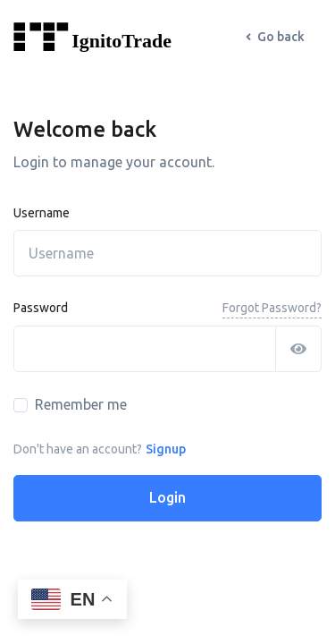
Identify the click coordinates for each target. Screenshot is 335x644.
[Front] (116, 37)
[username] (167, 253)
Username (41, 213)
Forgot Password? (272, 308)
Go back (275, 37)
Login (167, 497)
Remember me (81, 404)
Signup (166, 449)
